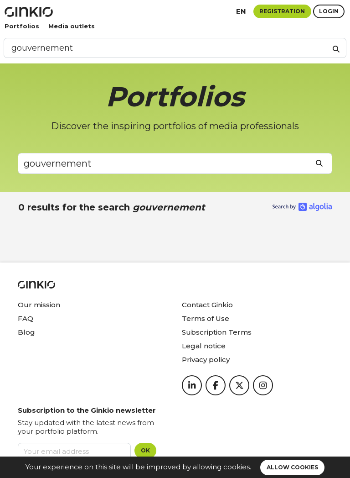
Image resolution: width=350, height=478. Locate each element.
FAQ (25, 318)
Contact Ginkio (207, 304)
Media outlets (71, 26)
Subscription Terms (217, 332)
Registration (282, 11)
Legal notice (204, 345)
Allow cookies (292, 467)
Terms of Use (205, 318)
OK (145, 450)
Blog (26, 332)
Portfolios (22, 26)
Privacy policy (206, 359)
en (241, 11)
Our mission (39, 304)
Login (329, 11)
